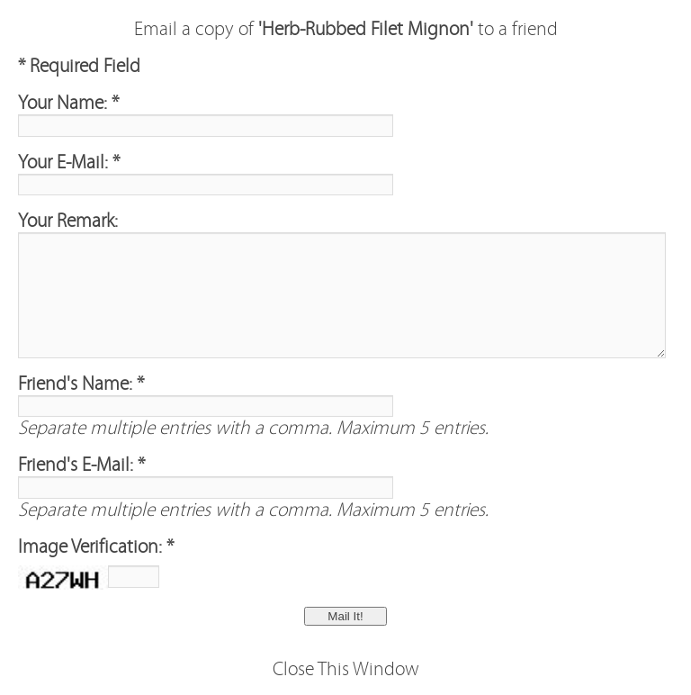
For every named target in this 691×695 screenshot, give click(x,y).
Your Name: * (68, 103)
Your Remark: (68, 221)
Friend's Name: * (81, 384)
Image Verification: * (96, 547)
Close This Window (346, 669)
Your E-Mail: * (69, 162)
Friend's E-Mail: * (81, 465)
